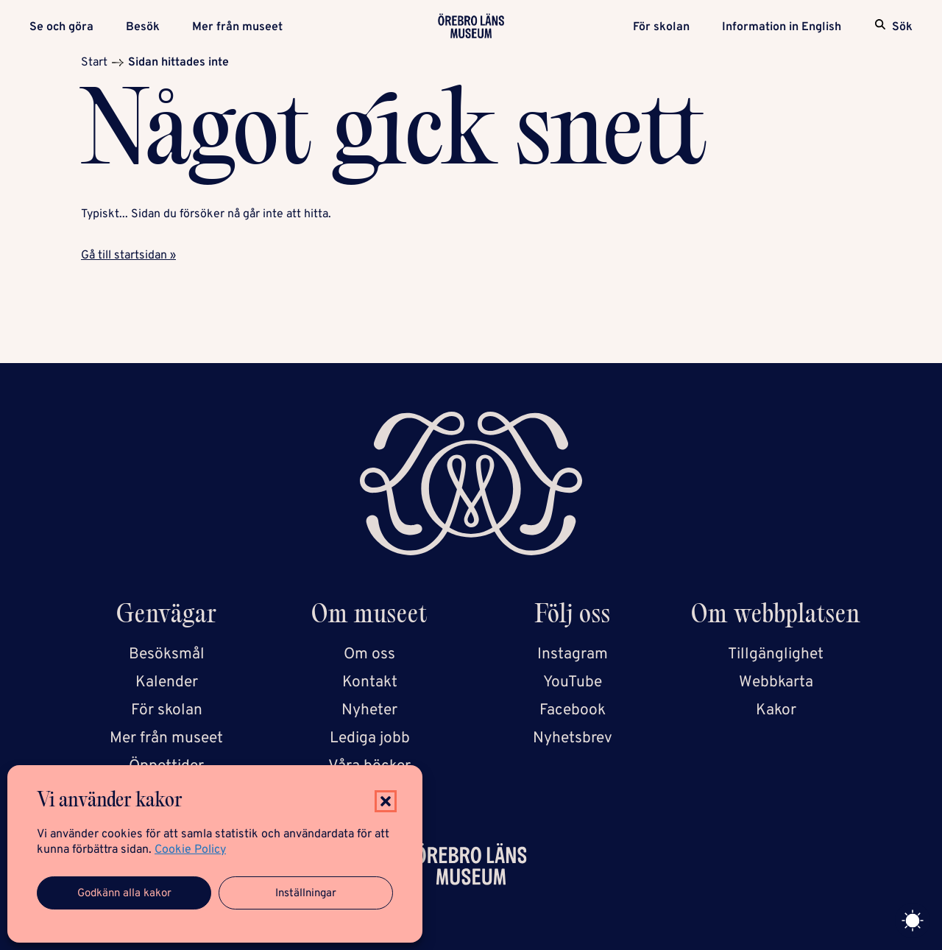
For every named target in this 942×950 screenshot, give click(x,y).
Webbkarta (776, 682)
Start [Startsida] (94, 62)
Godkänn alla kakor (124, 894)
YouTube (572, 682)
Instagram (572, 654)
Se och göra (61, 27)
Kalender (166, 682)
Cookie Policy (190, 849)
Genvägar (166, 617)
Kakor (776, 710)
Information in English (781, 27)
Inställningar (305, 894)
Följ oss (573, 617)
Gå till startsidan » (128, 255)
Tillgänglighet (776, 654)
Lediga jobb (370, 738)
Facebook (572, 710)
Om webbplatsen (775, 617)
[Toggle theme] (912, 920)
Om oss (369, 654)
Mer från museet (237, 27)
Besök (143, 27)
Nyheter (369, 710)
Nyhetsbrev (572, 738)
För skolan (661, 27)
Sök (902, 27)
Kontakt (369, 682)
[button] (385, 801)
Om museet (369, 617)
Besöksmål (167, 654)
